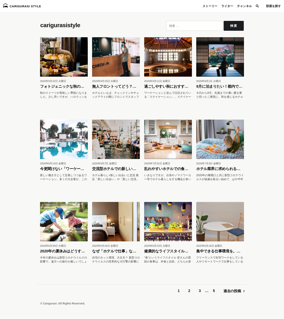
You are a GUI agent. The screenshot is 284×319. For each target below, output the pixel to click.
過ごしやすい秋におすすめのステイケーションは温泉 (188, 86)
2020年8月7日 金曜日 (104, 163)
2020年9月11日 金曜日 (157, 81)
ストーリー (210, 6)
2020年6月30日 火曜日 (53, 245)
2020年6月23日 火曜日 (157, 245)
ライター (227, 6)
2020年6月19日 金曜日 (209, 245)
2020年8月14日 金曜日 (53, 163)
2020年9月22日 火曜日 (53, 81)
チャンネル (244, 6)
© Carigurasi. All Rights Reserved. (62, 303)
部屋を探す (273, 6)
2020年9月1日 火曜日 (208, 81)
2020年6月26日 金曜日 (105, 245)
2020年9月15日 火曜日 (105, 81)
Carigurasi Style (22, 5)
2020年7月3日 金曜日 (208, 163)
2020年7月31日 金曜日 (157, 163)
